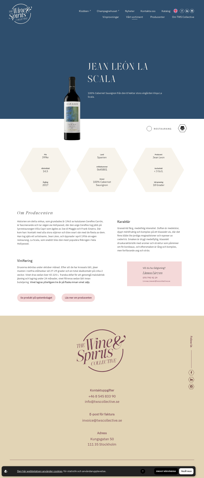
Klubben (85, 11)
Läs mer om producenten (78, 297)
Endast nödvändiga (166, 471)
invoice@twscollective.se (102, 420)
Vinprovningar (111, 17)
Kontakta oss (148, 11)
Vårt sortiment (134, 17)
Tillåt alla (186, 471)
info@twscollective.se (102, 401)
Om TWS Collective (183, 17)
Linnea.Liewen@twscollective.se (156, 281)
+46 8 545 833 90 (102, 396)
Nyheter (129, 11)
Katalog (166, 11)
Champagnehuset (108, 11)
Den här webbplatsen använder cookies (40, 471)
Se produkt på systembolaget (36, 297)
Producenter (157, 17)
